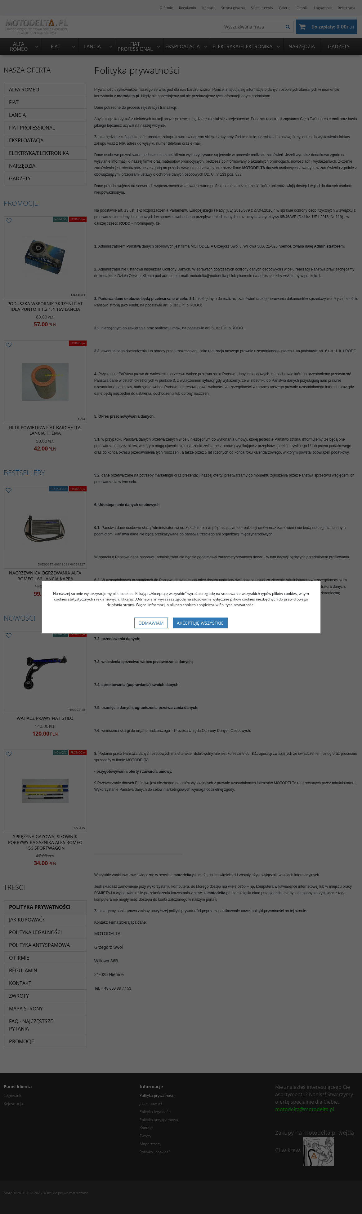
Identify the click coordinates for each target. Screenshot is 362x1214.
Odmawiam (151, 623)
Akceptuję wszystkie (200, 623)
